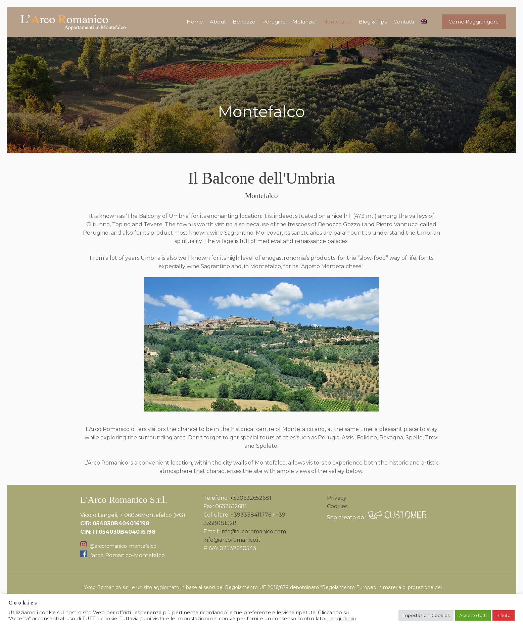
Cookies (337, 506)
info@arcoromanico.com (253, 531)
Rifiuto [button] (503, 615)
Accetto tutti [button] (473, 615)
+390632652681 (250, 498)
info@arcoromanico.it (231, 540)
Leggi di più (341, 619)
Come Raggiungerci (474, 21)
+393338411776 (251, 515)
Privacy (336, 498)
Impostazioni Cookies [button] (425, 615)
